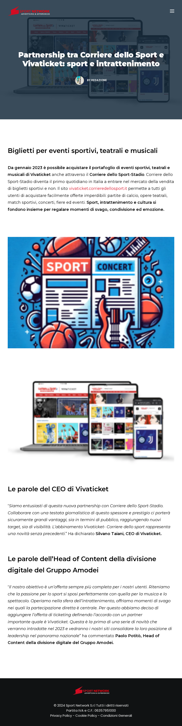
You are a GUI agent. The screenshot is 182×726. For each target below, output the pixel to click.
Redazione (99, 80)
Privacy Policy (61, 715)
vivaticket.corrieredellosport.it (98, 188)
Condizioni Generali (116, 715)
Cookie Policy (86, 715)
